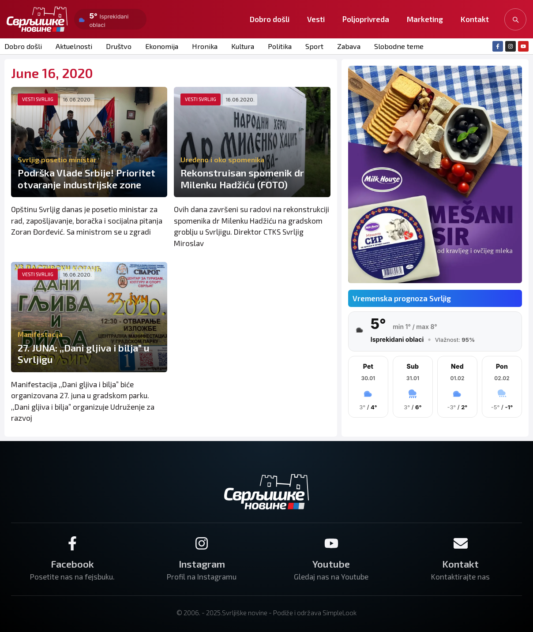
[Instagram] (202, 543)
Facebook (72, 563)
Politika (278, 46)
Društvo (118, 46)
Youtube (331, 563)
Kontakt (475, 19)
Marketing (425, 19)
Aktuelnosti (74, 46)
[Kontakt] (461, 543)
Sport (313, 46)
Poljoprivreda (365, 19)
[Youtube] (331, 543)
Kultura (240, 46)
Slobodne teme (396, 46)
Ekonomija (160, 46)
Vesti (316, 19)
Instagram (202, 563)
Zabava (346, 46)
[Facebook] (72, 543)
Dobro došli (269, 19)
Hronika (203, 46)
